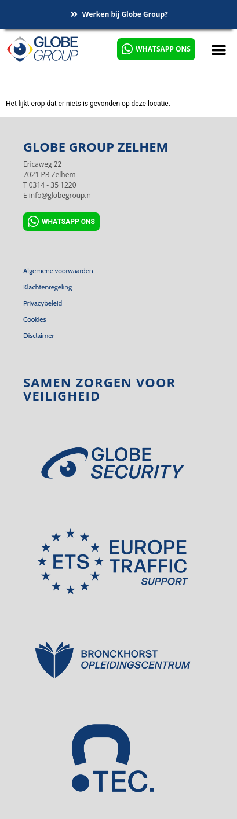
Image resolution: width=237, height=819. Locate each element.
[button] (219, 49)
